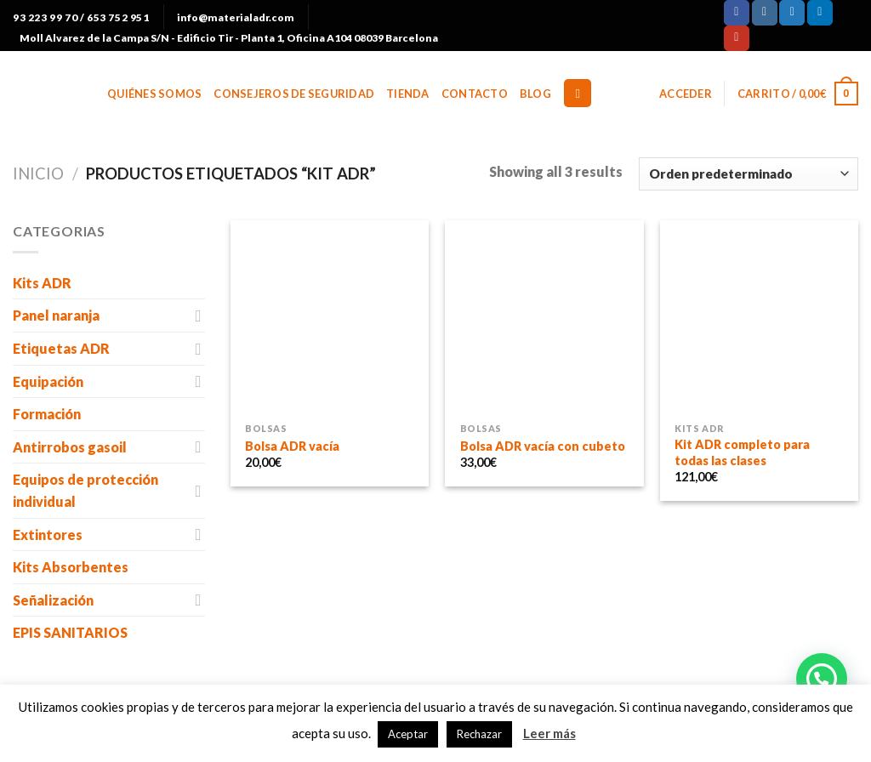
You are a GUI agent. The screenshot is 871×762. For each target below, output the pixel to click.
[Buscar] (577, 93)
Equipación (48, 381)
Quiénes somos (154, 93)
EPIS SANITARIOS (70, 632)
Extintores (48, 534)
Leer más (549, 733)
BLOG (535, 93)
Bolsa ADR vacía (292, 446)
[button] (821, 678)
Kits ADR (42, 283)
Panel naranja (56, 315)
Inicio (38, 173)
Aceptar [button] (408, 734)
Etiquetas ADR (61, 348)
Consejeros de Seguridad (293, 93)
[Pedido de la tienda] (748, 173)
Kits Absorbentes (70, 567)
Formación (47, 414)
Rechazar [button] (479, 734)
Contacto (474, 93)
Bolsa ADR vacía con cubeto (542, 446)
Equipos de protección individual (85, 490)
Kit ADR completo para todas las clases (742, 452)
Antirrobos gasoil (70, 447)
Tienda (408, 93)
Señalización (53, 600)
